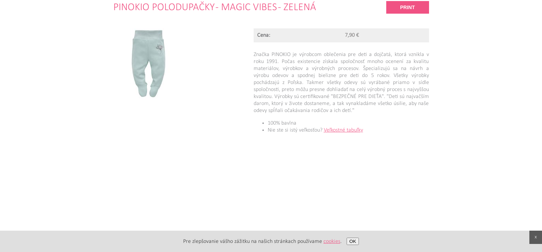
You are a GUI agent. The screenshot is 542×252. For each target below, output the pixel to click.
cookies (331, 241)
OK (352, 241)
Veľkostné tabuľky (343, 130)
